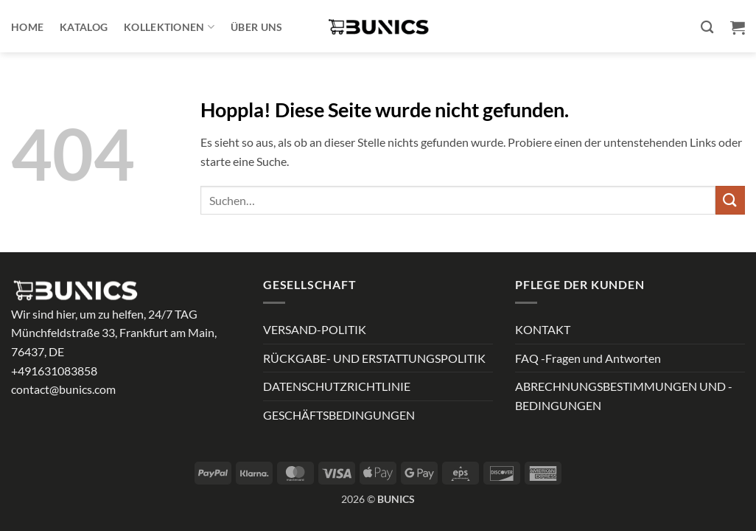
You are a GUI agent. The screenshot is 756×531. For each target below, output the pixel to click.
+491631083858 (54, 371)
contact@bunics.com (63, 389)
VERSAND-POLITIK (314, 329)
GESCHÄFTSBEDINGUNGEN (339, 415)
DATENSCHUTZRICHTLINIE (336, 386)
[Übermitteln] (730, 200)
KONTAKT (542, 329)
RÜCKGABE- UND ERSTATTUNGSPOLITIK (374, 358)
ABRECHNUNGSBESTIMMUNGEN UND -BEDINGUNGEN (623, 395)
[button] (737, 27)
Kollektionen (169, 27)
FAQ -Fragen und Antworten (588, 358)
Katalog (84, 27)
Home (27, 27)
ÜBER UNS (256, 27)
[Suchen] (707, 28)
